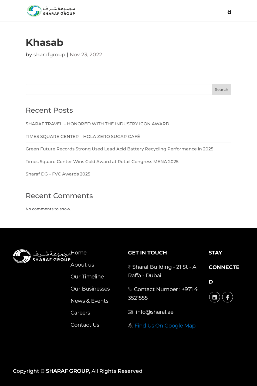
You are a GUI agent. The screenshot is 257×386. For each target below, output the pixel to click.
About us (82, 264)
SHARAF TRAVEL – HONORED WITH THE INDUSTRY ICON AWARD (97, 123)
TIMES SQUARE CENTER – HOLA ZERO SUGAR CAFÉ (83, 136)
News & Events (89, 301)
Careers (80, 312)
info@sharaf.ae (153, 312)
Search (221, 89)
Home (78, 252)
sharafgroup (49, 54)
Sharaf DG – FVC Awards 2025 (58, 174)
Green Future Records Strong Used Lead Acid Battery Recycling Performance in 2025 (119, 148)
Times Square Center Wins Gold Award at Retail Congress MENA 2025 (102, 161)
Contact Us (84, 325)
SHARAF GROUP (67, 371)
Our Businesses (90, 288)
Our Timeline (87, 276)
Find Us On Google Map (164, 325)
